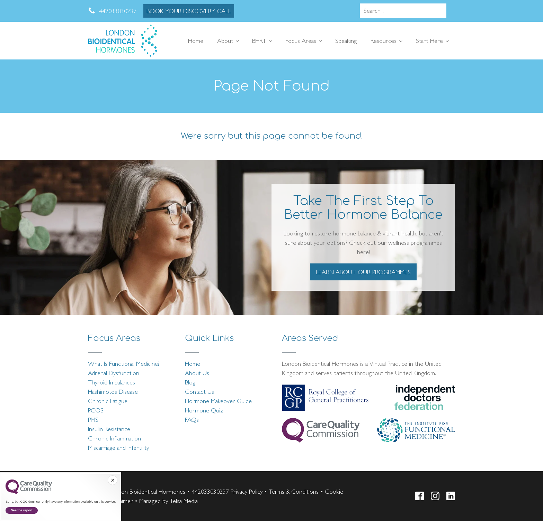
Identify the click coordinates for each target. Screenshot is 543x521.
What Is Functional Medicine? (124, 363)
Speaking (346, 40)
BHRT (259, 40)
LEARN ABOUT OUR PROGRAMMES (363, 272)
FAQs (192, 419)
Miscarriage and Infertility (118, 447)
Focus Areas (300, 40)
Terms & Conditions (294, 491)
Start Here (429, 40)
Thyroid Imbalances (111, 382)
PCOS (96, 410)
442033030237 (210, 491)
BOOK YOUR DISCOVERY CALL (188, 11)
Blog (190, 382)
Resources (384, 40)
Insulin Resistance (109, 428)
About (225, 40)
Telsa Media (184, 500)
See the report (22, 510)
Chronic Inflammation (114, 438)
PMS (93, 419)
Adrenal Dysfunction (113, 372)
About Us (197, 372)
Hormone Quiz (204, 410)
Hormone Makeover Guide (218, 400)
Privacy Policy (246, 491)
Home (195, 40)
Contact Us (199, 391)
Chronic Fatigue (107, 400)
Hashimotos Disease (113, 391)
